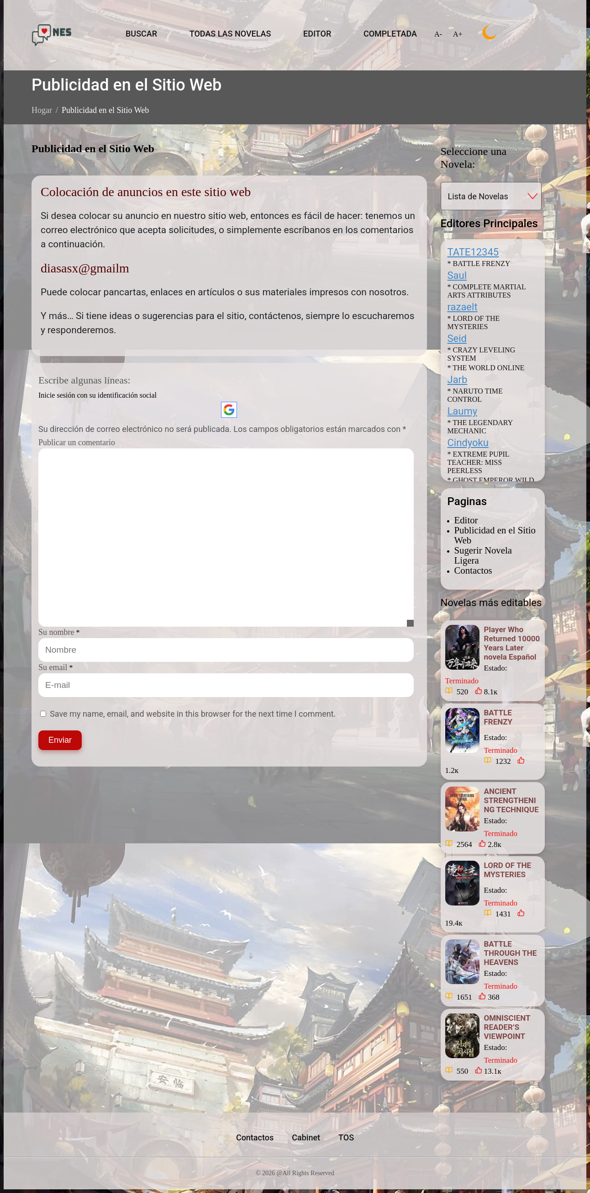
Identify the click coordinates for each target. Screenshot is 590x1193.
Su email (53, 667)
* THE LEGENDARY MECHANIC (480, 427)
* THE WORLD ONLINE (486, 368)
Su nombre (56, 632)
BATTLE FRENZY (498, 717)
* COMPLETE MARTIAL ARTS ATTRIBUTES (487, 291)
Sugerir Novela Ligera (483, 555)
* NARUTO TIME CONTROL (475, 395)
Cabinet (306, 1137)
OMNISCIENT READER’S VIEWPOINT (507, 1027)
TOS (346, 1137)
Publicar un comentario (76, 442)
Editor (466, 520)
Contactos (473, 570)
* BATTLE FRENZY (479, 263)
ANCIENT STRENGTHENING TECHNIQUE (511, 800)
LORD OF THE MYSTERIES (507, 870)
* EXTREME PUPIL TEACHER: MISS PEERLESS (478, 462)
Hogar (42, 110)
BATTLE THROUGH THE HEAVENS (510, 953)
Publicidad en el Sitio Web (495, 535)
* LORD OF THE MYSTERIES (474, 322)
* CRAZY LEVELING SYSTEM (482, 354)
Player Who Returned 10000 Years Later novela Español (512, 643)
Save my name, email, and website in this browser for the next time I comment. (193, 714)
